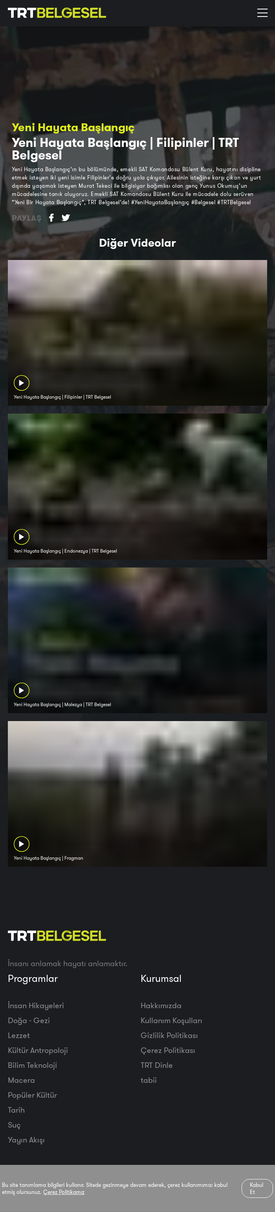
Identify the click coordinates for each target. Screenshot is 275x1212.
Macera (21, 1080)
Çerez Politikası (168, 1050)
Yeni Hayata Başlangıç (73, 127)
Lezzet (19, 1035)
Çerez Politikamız (63, 1192)
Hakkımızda (161, 1005)
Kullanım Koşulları (171, 1020)
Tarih (16, 1110)
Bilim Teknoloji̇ (32, 1065)
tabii (149, 1080)
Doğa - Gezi (29, 1020)
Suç (14, 1125)
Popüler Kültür (32, 1095)
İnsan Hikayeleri (36, 1005)
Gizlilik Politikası (169, 1035)
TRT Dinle (157, 1065)
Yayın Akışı (26, 1139)
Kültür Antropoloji (38, 1050)
